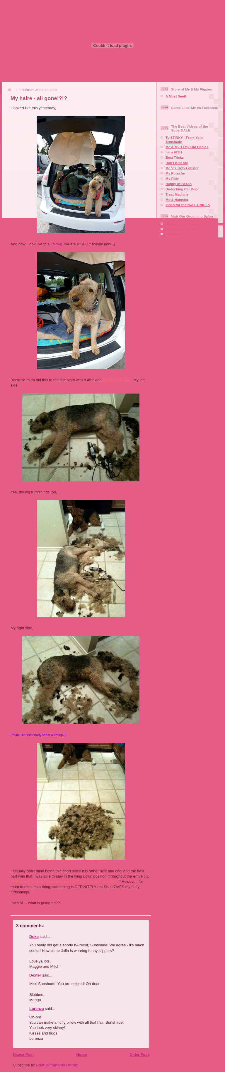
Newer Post (23, 1054)
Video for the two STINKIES (188, 205)
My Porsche (175, 173)
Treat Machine (177, 194)
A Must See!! (176, 96)
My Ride (172, 178)
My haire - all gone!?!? (39, 98)
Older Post (139, 1054)
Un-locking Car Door (182, 189)
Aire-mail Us (175, 234)
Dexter (35, 975)
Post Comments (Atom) (57, 1065)
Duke (34, 936)
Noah (57, 244)
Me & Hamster (177, 199)
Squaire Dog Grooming (184, 223)
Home (81, 1054)
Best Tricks (175, 157)
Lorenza (36, 1008)
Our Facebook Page (182, 229)
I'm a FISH (174, 152)
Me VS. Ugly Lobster (182, 168)
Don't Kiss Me (177, 163)
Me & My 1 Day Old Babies (187, 147)
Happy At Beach (179, 184)
